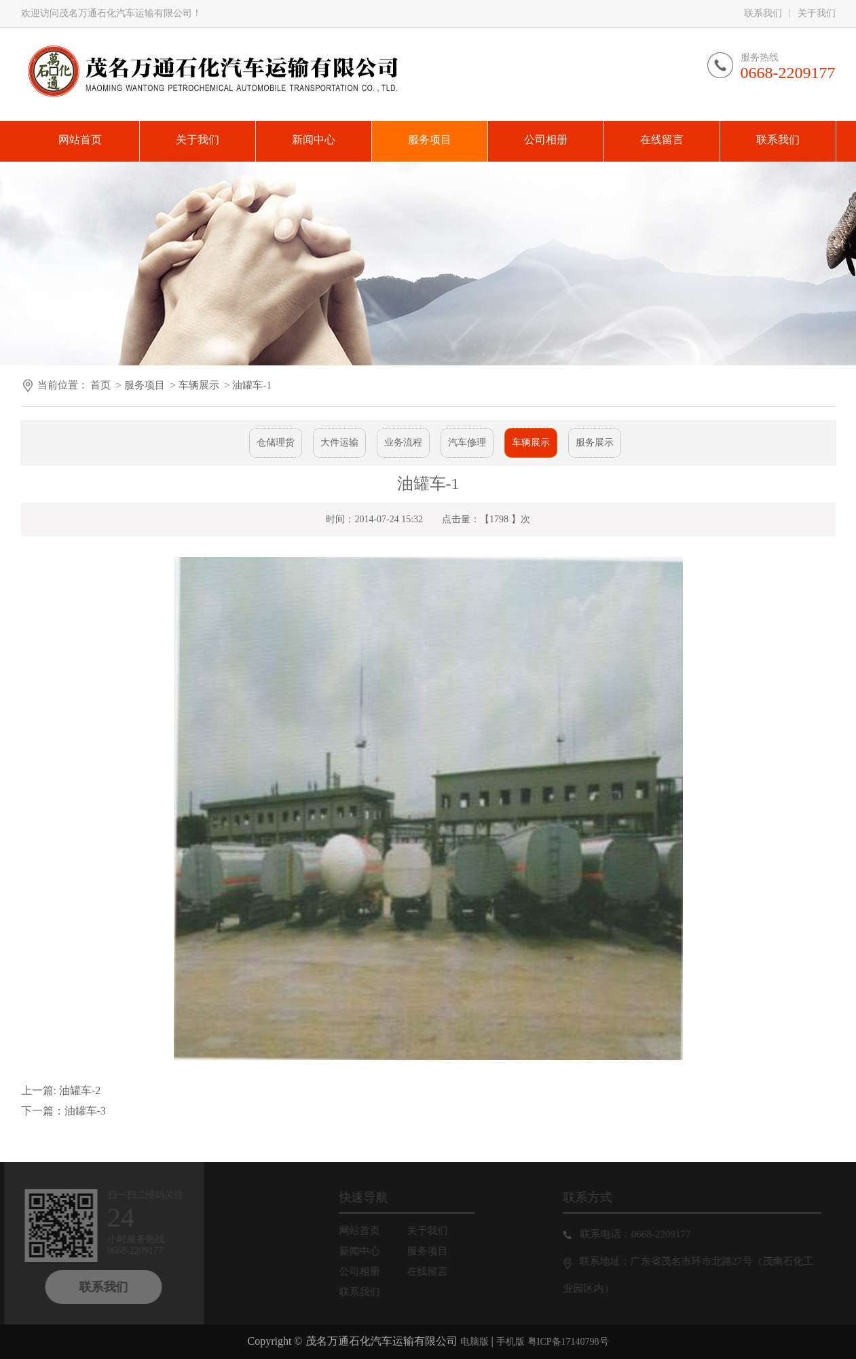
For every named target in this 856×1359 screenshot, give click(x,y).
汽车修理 (467, 442)
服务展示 (595, 442)
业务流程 (403, 442)
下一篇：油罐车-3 (63, 1111)
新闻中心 (367, 1251)
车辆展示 (199, 385)
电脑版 (474, 1342)
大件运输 (339, 442)
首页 (100, 385)
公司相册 (367, 1271)
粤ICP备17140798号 (568, 1342)
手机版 (510, 1342)
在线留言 (435, 1271)
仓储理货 (276, 442)
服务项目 (144, 385)
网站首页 (367, 1230)
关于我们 (817, 13)
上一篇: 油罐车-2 (61, 1090)
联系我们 (763, 13)
